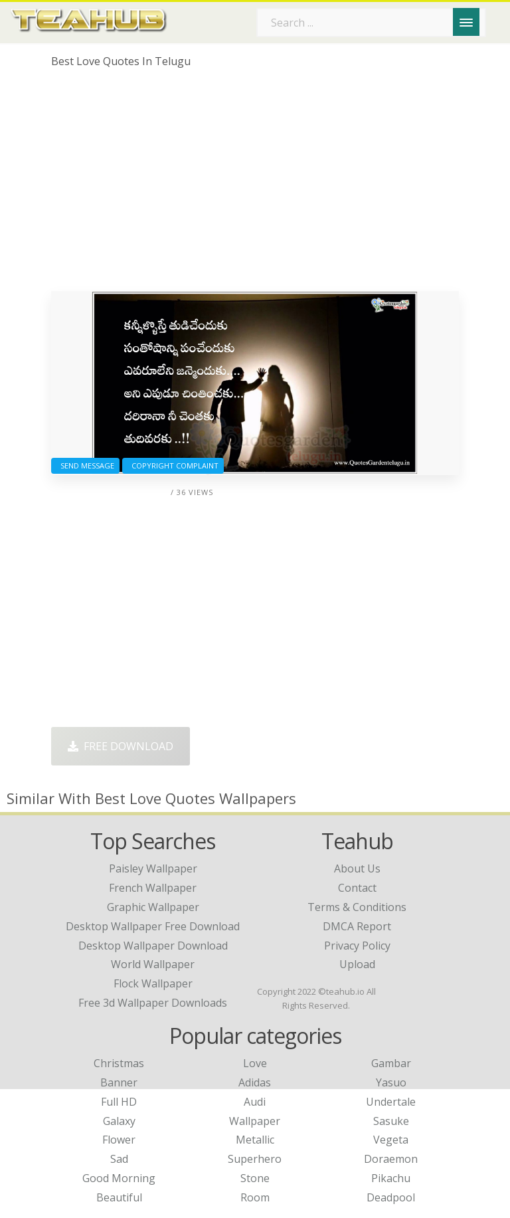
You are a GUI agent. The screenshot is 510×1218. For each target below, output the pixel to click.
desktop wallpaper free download (153, 926)
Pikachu (390, 1178)
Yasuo (391, 1082)
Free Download (120, 746)
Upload (357, 964)
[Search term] (371, 22)
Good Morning (118, 1178)
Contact (357, 887)
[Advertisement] (255, 185)
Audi (255, 1101)
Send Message (85, 465)
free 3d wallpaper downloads (152, 1002)
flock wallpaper (153, 983)
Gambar (391, 1063)
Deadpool (391, 1197)
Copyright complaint (173, 465)
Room (255, 1197)
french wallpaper (153, 887)
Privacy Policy (357, 945)
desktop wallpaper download (153, 945)
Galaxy (119, 1121)
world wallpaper (153, 964)
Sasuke (391, 1121)
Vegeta (390, 1139)
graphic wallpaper (153, 907)
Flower (118, 1139)
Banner (118, 1082)
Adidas (254, 1082)
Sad (119, 1159)
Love (255, 1063)
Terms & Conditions (356, 907)
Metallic (255, 1139)
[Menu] (466, 22)
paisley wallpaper (153, 868)
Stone (255, 1178)
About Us (357, 868)
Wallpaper (254, 1121)
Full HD (119, 1101)
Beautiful (119, 1197)
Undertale (391, 1101)
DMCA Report (357, 926)
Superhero (255, 1159)
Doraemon (391, 1159)
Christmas (119, 1063)
